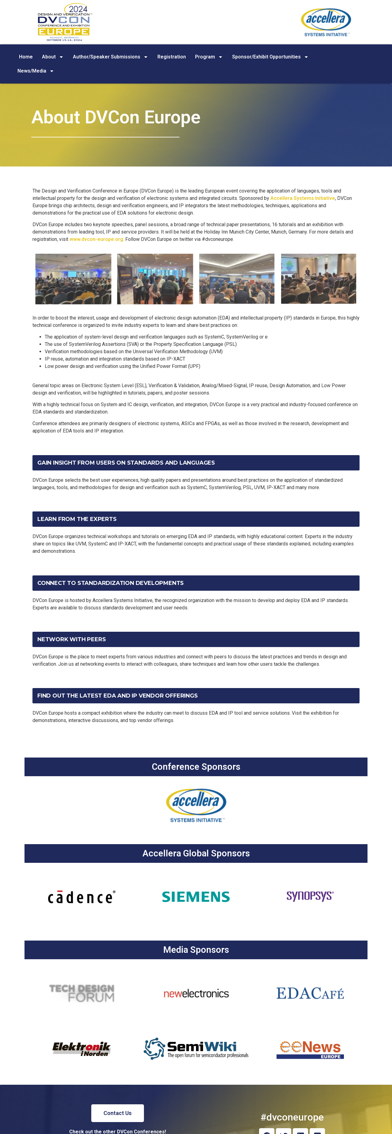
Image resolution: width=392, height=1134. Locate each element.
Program (209, 56)
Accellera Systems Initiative (302, 198)
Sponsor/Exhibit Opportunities (270, 56)
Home (26, 57)
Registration (171, 57)
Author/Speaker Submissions (110, 56)
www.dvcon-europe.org (96, 239)
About (53, 56)
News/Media (35, 71)
